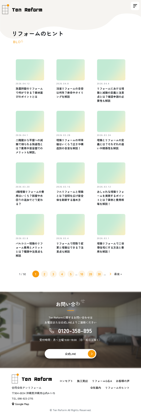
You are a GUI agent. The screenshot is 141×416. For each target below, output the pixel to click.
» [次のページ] (110, 274)
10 (81, 274)
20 (90, 274)
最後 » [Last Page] (118, 274)
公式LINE (70, 354)
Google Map (20, 404)
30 (99, 274)
